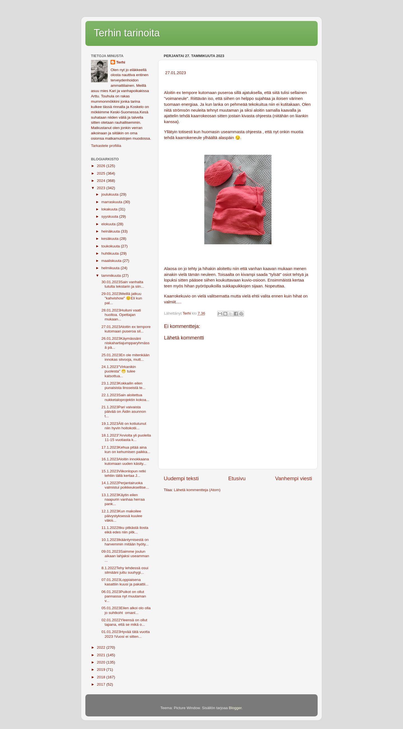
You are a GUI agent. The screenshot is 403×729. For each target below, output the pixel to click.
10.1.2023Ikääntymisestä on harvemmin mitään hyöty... (124, 542)
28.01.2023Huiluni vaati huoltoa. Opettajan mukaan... (120, 314)
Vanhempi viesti (293, 478)
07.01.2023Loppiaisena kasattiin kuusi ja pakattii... (124, 582)
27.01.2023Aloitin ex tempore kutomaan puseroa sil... (125, 329)
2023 (101, 188)
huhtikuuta (110, 253)
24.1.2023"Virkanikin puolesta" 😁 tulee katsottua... (118, 371)
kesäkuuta (110, 238)
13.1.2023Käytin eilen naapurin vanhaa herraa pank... (122, 499)
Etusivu (237, 478)
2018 (101, 677)
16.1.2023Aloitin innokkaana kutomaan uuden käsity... (124, 461)
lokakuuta (110, 209)
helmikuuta (111, 268)
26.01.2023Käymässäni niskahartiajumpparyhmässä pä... (125, 343)
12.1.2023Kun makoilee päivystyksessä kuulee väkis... (121, 515)
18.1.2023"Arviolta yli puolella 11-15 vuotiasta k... (125, 437)
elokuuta (109, 224)
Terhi (120, 62)
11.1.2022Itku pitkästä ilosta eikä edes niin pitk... (124, 530)
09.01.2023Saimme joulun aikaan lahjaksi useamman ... (124, 555)
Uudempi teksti (181, 478)
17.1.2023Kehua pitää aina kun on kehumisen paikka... (125, 449)
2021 (101, 655)
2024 (101, 181)
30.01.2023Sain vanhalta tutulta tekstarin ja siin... (122, 284)
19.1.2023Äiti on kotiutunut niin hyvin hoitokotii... (123, 425)
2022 (101, 647)
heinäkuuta (111, 231)
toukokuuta (111, 246)
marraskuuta (112, 202)
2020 (101, 662)
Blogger (235, 708)
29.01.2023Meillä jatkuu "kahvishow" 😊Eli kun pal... (121, 298)
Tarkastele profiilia (106, 146)
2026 (101, 166)
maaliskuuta (112, 261)
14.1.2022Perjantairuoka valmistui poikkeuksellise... (124, 485)
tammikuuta (111, 275)
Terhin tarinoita (127, 33)
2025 (101, 173)
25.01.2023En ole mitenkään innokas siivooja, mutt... (125, 357)
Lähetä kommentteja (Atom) (197, 490)
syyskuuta (110, 216)
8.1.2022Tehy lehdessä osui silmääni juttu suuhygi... (124, 570)
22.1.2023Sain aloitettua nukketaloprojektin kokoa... (124, 397)
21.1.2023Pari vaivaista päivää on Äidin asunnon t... (123, 411)
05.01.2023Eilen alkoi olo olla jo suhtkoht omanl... (125, 610)
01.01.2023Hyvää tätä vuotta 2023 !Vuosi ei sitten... (125, 634)
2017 (101, 684)
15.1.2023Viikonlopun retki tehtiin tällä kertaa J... (123, 473)
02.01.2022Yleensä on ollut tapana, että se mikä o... (123, 622)
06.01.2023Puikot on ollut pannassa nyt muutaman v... (123, 596)
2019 (101, 669)
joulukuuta (110, 194)
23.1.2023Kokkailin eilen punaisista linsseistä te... (123, 385)
